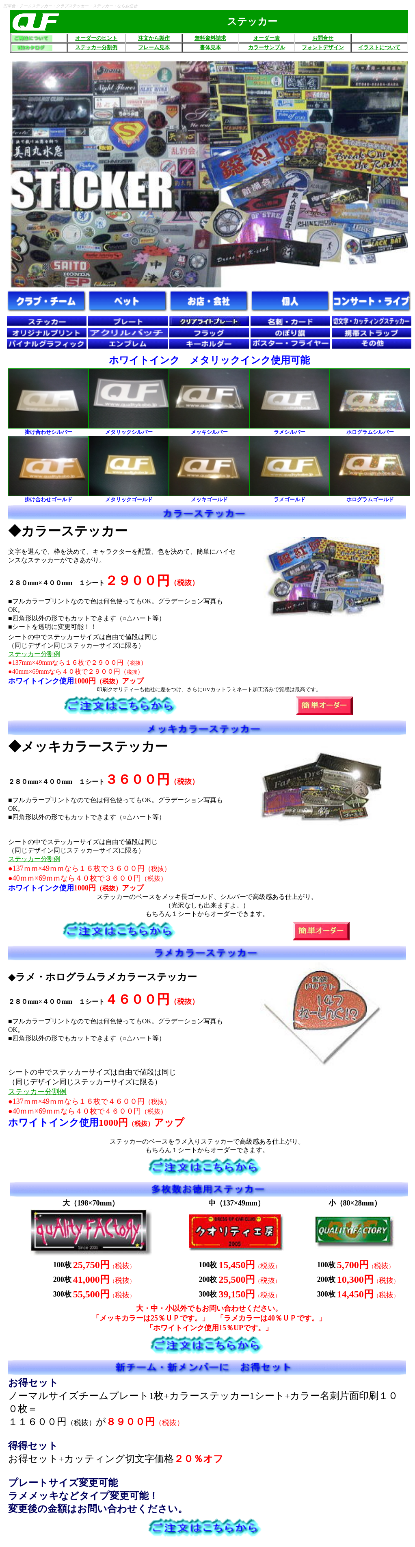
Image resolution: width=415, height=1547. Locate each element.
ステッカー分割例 (34, 654)
